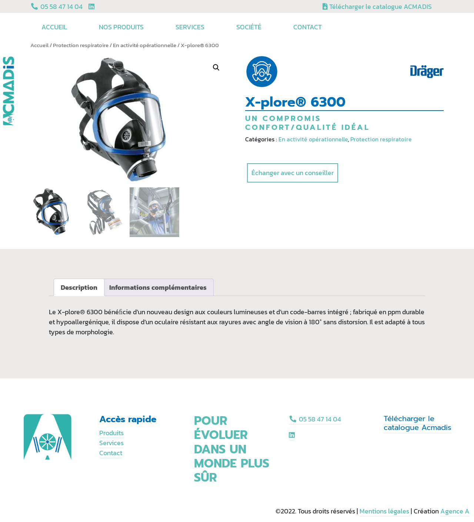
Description (79, 287)
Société (250, 27)
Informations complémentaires (158, 287)
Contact (307, 27)
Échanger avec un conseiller (292, 173)
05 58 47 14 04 (315, 419)
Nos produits (122, 27)
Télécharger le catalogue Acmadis (417, 423)
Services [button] (191, 27)
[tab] (79, 287)
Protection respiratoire (81, 45)
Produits (111, 433)
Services (111, 443)
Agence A (455, 511)
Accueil (55, 27)
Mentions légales (384, 511)
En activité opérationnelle (144, 45)
